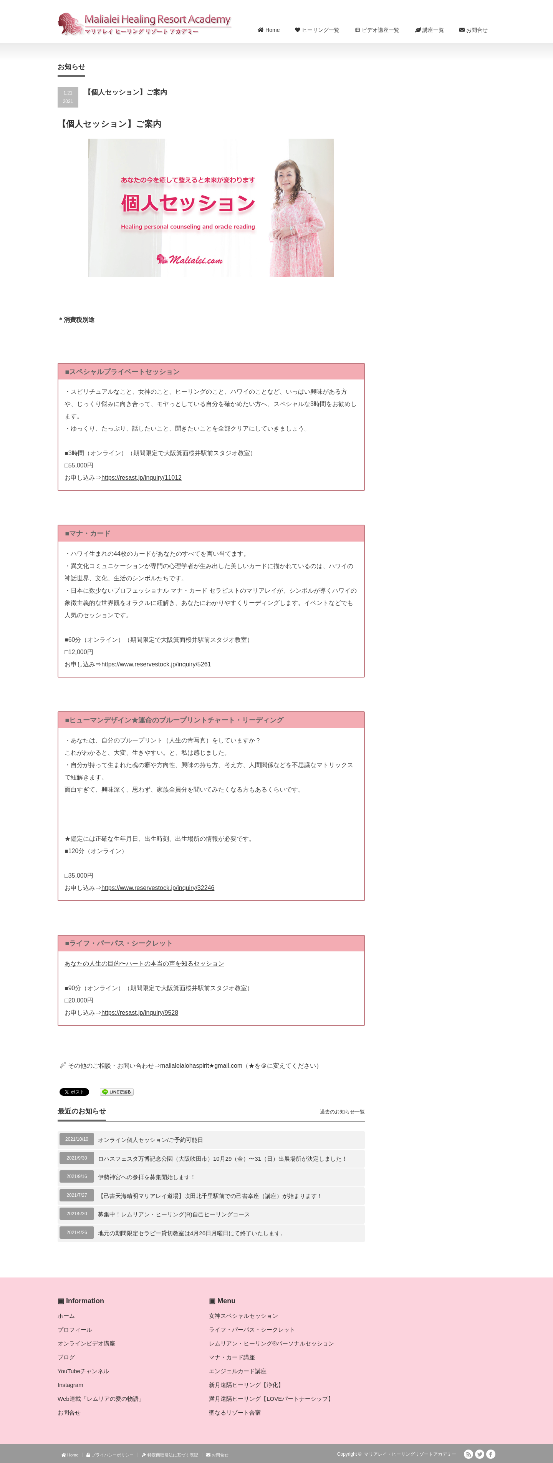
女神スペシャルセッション (243, 1315)
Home (269, 30)
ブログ (66, 1357)
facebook (490, 1454)
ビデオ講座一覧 (377, 30)
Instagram (70, 1385)
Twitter (479, 1454)
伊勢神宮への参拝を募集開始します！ (147, 1177)
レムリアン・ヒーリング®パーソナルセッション (271, 1343)
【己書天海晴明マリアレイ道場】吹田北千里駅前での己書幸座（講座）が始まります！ (210, 1196)
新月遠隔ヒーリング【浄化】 (246, 1385)
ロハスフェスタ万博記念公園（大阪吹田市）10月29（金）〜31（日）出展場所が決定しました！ (223, 1158)
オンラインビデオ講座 (86, 1343)
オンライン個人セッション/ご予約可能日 (150, 1140)
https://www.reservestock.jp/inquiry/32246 (157, 888)
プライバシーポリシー (110, 1455)
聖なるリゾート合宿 (235, 1412)
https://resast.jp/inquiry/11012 (141, 477)
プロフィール (75, 1329)
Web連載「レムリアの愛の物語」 (101, 1398)
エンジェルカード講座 (238, 1371)
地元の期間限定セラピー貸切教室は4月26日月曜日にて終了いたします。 (192, 1233)
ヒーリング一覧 (317, 30)
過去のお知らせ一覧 (342, 1112)
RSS (468, 1454)
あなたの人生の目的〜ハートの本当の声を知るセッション (144, 963)
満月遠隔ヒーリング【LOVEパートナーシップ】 (271, 1398)
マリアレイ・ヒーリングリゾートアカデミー (410, 1454)
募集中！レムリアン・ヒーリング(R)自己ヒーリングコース (174, 1214)
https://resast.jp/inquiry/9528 (139, 1012)
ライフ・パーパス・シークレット (252, 1329)
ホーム (66, 1315)
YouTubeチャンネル (83, 1371)
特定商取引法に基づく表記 (170, 1455)
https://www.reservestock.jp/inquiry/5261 (156, 664)
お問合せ (473, 30)
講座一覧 (429, 30)
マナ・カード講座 (232, 1357)
